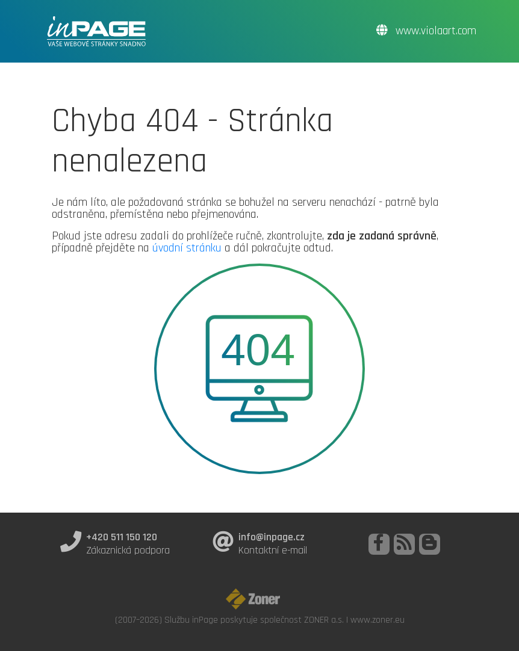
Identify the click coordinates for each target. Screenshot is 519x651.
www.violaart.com (426, 31)
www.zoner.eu (377, 620)
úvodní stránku (187, 248)
